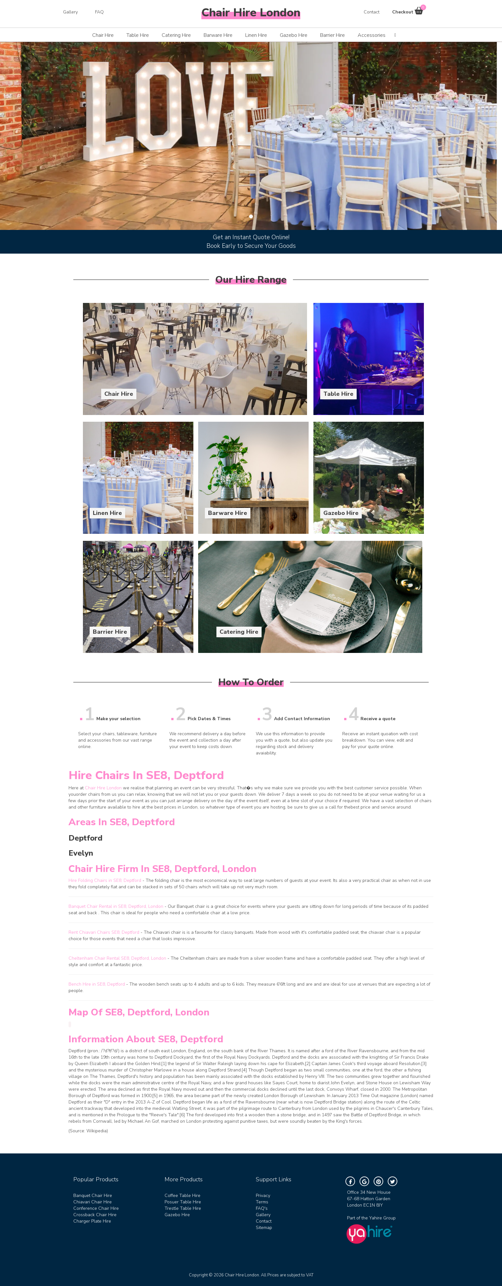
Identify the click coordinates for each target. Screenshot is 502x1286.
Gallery (70, 12)
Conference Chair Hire (96, 1208)
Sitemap (264, 1228)
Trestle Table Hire (183, 1208)
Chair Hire (103, 35)
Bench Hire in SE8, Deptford (97, 984)
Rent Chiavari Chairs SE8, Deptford (104, 932)
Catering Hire (176, 35)
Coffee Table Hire (182, 1195)
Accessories (371, 35)
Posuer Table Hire (183, 1202)
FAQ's (262, 1208)
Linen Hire (256, 35)
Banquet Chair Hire (92, 1195)
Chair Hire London (103, 788)
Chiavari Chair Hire (92, 1202)
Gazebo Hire (293, 35)
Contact (371, 12)
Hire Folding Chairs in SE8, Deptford (105, 880)
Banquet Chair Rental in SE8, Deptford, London (116, 906)
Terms (262, 1202)
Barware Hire (218, 35)
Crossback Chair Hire (95, 1215)
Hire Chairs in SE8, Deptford (146, 775)
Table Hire (137, 35)
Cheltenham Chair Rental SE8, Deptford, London (117, 958)
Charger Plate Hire (92, 1221)
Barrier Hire (332, 35)
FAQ (99, 12)
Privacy (263, 1195)
